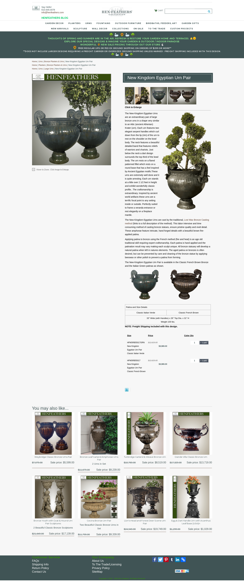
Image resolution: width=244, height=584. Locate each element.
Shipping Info (40, 567)
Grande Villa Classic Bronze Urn (191, 457)
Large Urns (48, 69)
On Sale (138, 28)
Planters (74, 23)
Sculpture (80, 28)
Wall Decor (99, 28)
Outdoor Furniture (128, 23)
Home (34, 61)
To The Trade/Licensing (106, 567)
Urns (88, 23)
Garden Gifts (190, 23)
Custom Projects (181, 28)
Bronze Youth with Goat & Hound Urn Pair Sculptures (53, 524)
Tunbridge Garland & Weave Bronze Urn (145, 459)
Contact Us (39, 574)
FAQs (35, 563)
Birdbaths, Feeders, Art (161, 23)
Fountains (103, 23)
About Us (98, 563)
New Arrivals (60, 28)
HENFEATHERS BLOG (55, 18)
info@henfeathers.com (53, 12)
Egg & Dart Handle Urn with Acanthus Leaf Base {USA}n (191, 524)
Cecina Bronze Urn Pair (99, 522)
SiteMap (97, 574)
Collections (120, 28)
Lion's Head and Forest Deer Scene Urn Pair (145, 524)
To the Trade (156, 28)
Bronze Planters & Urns (54, 61)
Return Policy (40, 571)
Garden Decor (54, 23)
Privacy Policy (101, 571)
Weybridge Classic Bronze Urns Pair (53, 459)
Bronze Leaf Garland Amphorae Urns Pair (99, 459)
